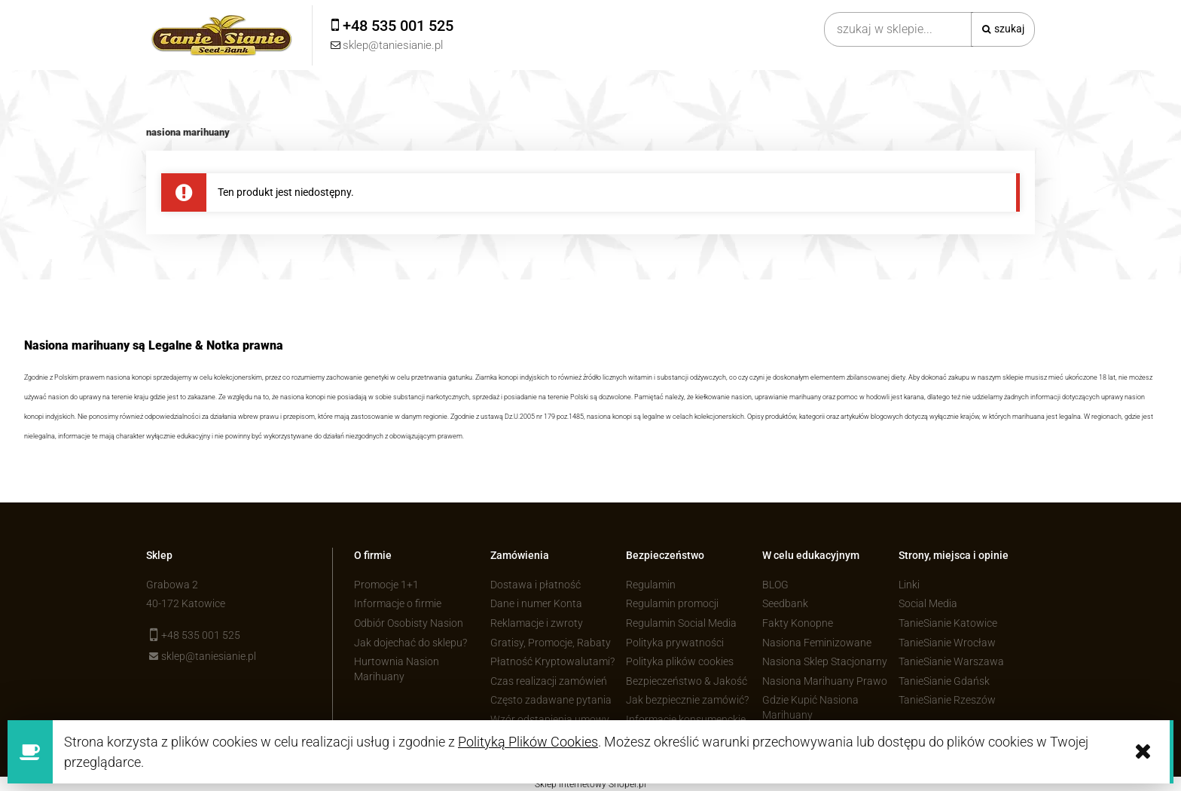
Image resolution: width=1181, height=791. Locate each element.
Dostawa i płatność (535, 585)
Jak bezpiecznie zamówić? (687, 700)
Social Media (928, 603)
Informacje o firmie (397, 603)
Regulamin (651, 585)
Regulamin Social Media (681, 623)
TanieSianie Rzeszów (947, 700)
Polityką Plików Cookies (528, 742)
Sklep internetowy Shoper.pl (590, 784)
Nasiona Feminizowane (816, 643)
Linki (909, 585)
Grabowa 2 (172, 585)
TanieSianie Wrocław (947, 643)
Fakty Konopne (797, 623)
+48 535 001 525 (200, 635)
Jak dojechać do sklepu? (410, 643)
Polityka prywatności (675, 643)
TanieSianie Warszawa (951, 661)
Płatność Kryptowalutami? (552, 661)
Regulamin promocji (672, 603)
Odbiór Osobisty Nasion (408, 623)
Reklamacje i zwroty (536, 623)
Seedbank (785, 603)
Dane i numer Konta (536, 603)
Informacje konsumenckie (686, 719)
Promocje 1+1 (386, 585)
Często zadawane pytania (551, 700)
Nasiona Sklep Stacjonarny (824, 661)
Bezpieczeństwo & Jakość (686, 681)
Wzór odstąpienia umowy (549, 719)
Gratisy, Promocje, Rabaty (550, 643)
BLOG (775, 585)
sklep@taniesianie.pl (208, 656)
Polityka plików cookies (680, 661)
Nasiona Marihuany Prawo (824, 681)
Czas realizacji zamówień (548, 681)
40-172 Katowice (185, 603)
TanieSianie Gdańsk (944, 681)
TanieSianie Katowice (948, 623)
